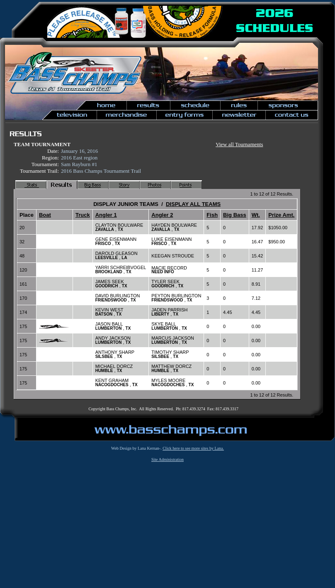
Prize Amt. (281, 215)
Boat (45, 215)
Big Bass (234, 215)
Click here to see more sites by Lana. (193, 448)
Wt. (256, 215)
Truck (82, 215)
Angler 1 (106, 215)
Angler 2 (162, 215)
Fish (212, 215)
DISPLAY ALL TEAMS (193, 204)
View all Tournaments (239, 144)
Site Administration (167, 459)
